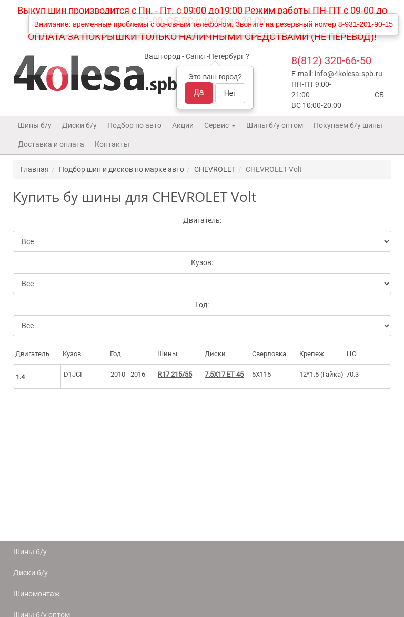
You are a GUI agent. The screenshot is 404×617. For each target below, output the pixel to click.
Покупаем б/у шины (348, 125)
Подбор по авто (134, 125)
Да (199, 92)
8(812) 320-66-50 (331, 60)
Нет (230, 93)
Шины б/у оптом (274, 125)
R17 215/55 (175, 374)
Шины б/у (35, 125)
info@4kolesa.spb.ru (348, 73)
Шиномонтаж (36, 594)
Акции (183, 125)
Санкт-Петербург (215, 56)
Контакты (112, 144)
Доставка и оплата (51, 144)
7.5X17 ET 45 (224, 374)
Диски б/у (79, 125)
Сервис (220, 125)
